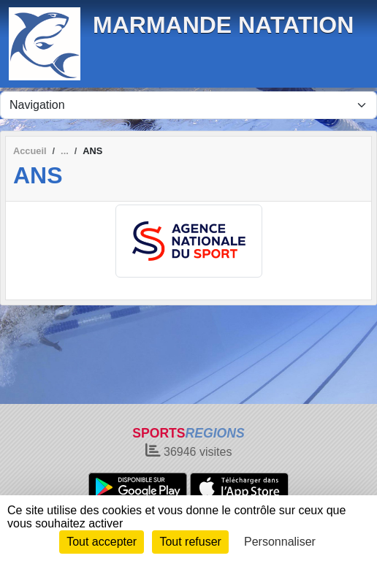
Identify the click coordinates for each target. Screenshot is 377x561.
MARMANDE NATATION (223, 25)
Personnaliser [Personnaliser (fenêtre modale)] (280, 541)
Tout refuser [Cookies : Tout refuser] (190, 541)
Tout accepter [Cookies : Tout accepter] (101, 541)
